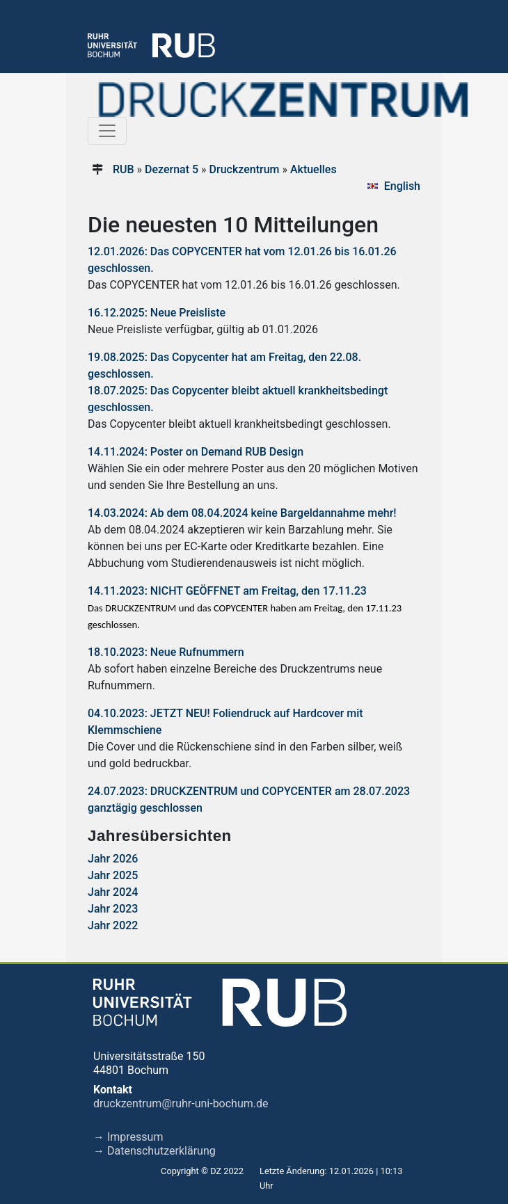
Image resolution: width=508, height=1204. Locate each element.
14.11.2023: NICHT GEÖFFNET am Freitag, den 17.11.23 (227, 590)
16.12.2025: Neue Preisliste (156, 312)
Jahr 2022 (113, 925)
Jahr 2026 (113, 858)
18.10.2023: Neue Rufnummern (166, 652)
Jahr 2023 (113, 908)
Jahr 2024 (113, 892)
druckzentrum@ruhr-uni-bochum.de (181, 1103)
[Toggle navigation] (107, 131)
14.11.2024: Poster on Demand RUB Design (195, 451)
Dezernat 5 (171, 169)
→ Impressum (128, 1136)
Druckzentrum (244, 169)
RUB (123, 169)
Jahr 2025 (113, 875)
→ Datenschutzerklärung (154, 1150)
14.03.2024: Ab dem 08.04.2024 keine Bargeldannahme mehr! (242, 513)
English (402, 186)
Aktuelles (313, 169)
